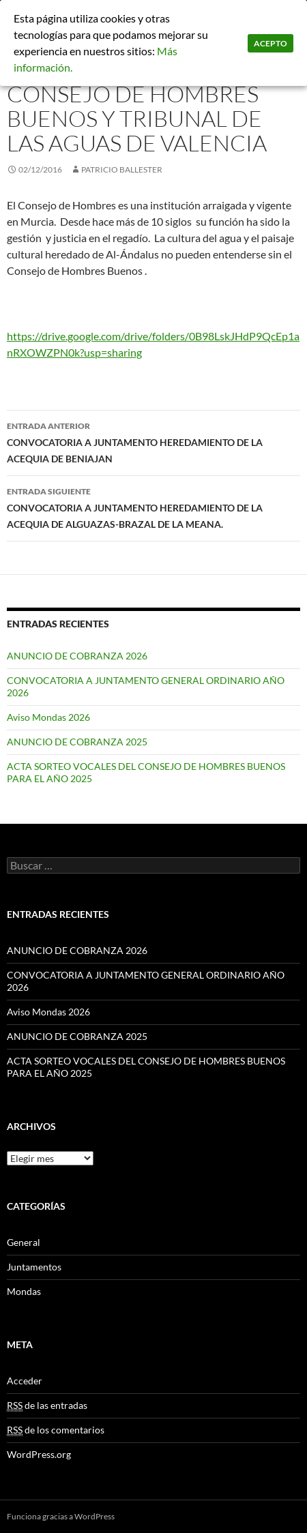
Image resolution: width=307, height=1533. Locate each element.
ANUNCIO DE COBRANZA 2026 (77, 655)
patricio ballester (121, 169)
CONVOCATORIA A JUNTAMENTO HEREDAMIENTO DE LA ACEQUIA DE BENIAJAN (153, 441)
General (23, 1242)
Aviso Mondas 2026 (48, 717)
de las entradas (47, 1405)
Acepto (270, 43)
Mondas (24, 1291)
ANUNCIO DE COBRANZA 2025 (77, 741)
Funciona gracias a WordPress (61, 1516)
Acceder (24, 1380)
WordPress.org (39, 1454)
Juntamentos (34, 1266)
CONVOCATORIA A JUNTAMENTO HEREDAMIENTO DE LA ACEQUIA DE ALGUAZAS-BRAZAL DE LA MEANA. (153, 506)
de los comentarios (55, 1430)
